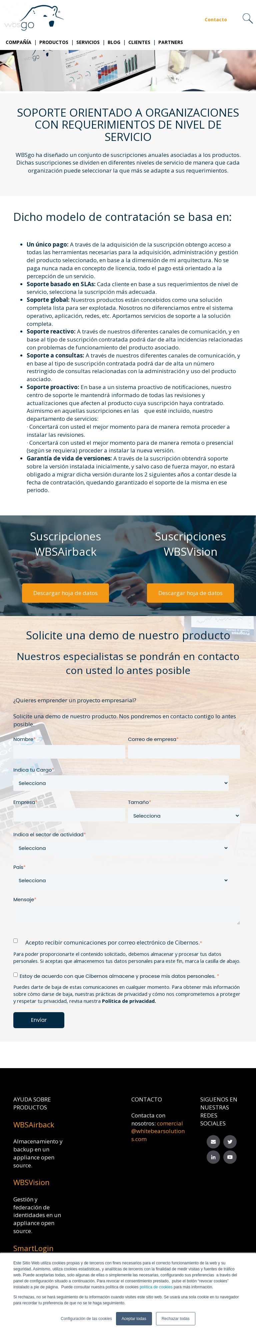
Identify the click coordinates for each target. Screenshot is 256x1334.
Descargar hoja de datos (65, 593)
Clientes (139, 42)
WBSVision (31, 1182)
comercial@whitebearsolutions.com (158, 1131)
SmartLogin (33, 1248)
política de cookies (156, 1287)
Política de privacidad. (129, 1001)
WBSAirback (33, 1124)
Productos (53, 42)
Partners (170, 42)
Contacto (216, 19)
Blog (114, 42)
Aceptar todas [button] (134, 1318)
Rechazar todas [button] (176, 1318)
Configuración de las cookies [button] (86, 1318)
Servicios (88, 42)
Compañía (18, 42)
